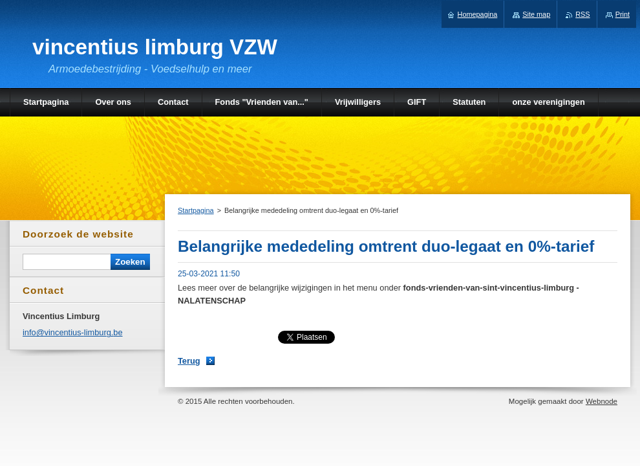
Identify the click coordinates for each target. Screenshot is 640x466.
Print (622, 14)
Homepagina (478, 14)
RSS (582, 14)
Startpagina (196, 210)
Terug (189, 361)
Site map (536, 14)
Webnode (601, 401)
